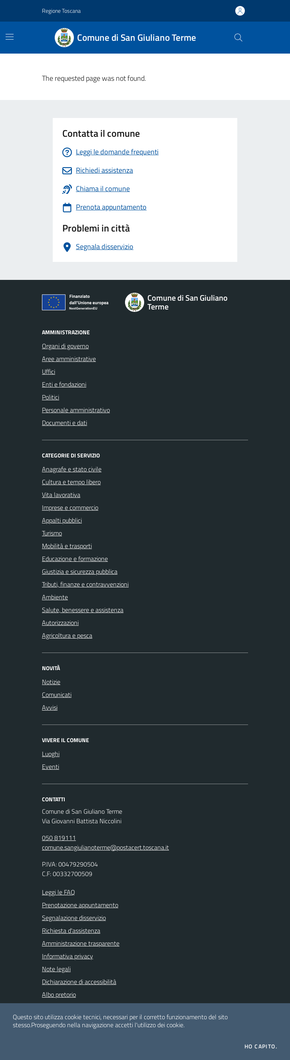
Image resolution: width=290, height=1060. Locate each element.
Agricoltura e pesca (67, 635)
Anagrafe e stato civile (71, 469)
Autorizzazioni (60, 622)
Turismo (52, 533)
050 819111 (59, 837)
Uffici (48, 371)
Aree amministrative (69, 358)
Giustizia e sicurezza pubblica (79, 571)
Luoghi (51, 754)
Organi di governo (65, 346)
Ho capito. (260, 1046)
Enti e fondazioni (64, 384)
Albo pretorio (59, 994)
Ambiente (55, 597)
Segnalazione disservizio (74, 917)
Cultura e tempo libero (71, 482)
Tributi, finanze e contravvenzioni (85, 584)
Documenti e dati (64, 422)
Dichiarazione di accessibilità (79, 981)
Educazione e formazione (75, 558)
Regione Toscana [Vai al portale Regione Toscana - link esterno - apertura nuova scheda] (61, 10)
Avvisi (50, 707)
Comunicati (57, 694)
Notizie (51, 682)
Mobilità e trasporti (67, 546)
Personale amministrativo (76, 410)
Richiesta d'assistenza (71, 930)
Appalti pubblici (62, 520)
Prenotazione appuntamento (80, 905)
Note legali (56, 969)
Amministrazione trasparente (80, 943)
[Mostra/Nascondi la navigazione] (9, 37)
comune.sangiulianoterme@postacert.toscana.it (105, 847)
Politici (50, 397)
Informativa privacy (67, 956)
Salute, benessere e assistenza (82, 610)
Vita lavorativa (61, 494)
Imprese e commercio (70, 507)
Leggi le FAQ (58, 892)
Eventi (50, 766)
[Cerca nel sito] (238, 37)
